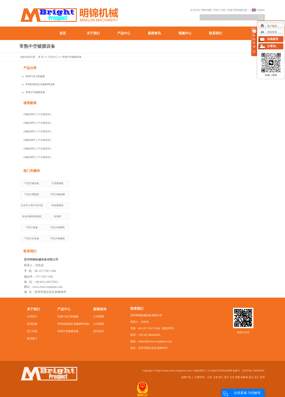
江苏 (209, 377)
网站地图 (207, 10)
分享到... (272, 46)
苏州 (262, 377)
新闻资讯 (154, 33)
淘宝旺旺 (269, 32)
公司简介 (32, 316)
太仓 (232, 377)
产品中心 (123, 33)
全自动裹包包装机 (32, 216)
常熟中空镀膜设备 (71, 57)
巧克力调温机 (31, 194)
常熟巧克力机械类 (35, 76)
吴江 (256, 377)
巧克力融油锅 (57, 194)
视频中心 (184, 33)
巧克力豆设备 (31, 238)
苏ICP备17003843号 (253, 370)
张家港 (244, 377)
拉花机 (57, 216)
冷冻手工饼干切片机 (32, 205)
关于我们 (93, 33)
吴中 (226, 377)
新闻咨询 (99, 309)
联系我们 (215, 33)
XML (223, 10)
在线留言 (272, 39)
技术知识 (98, 331)
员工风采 (32, 331)
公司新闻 (98, 316)
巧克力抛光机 (31, 183)
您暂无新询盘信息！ (239, 10)
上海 (215, 377)
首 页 (41, 57)
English (261, 10)
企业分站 (195, 10)
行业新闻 (98, 323)
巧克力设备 (32, 227)
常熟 (237, 377)
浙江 (220, 377)
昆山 (251, 377)
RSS (216, 10)
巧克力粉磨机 (57, 227)
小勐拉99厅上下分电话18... (38, 114)
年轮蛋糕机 (57, 205)
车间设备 (32, 323)
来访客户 (32, 338)
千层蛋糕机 (57, 183)
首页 (62, 33)
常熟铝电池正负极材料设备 (40, 84)
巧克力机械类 (57, 238)
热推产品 (186, 377)
